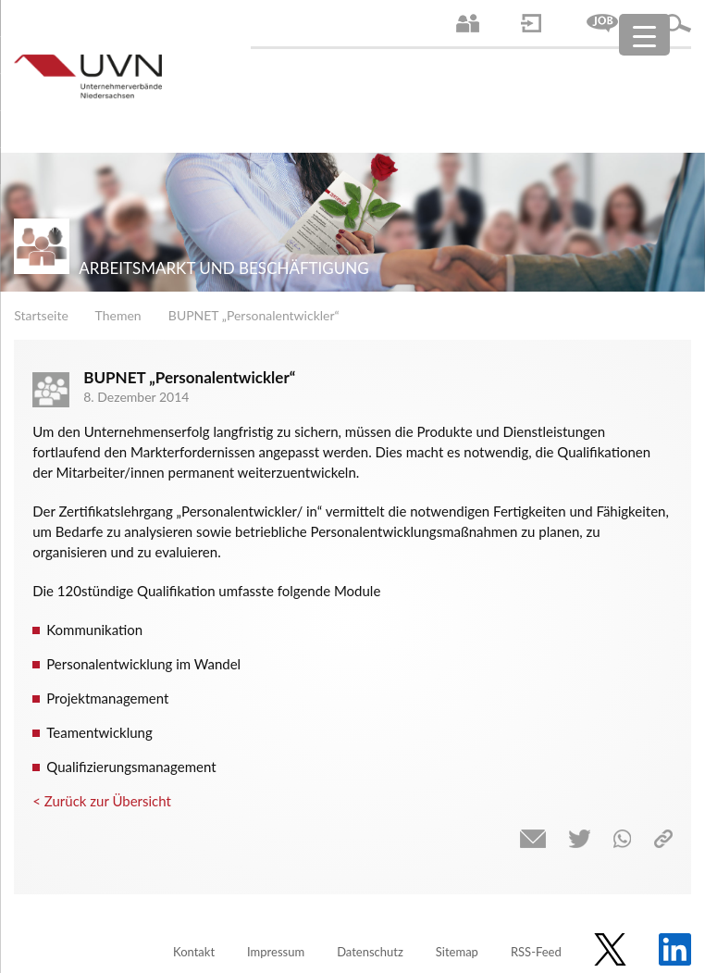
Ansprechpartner (467, 23)
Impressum (275, 951)
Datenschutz (370, 951)
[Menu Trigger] (644, 35)
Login (531, 23)
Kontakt (194, 951)
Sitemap (457, 951)
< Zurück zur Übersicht (101, 800)
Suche (677, 23)
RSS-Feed (536, 951)
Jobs (602, 23)
